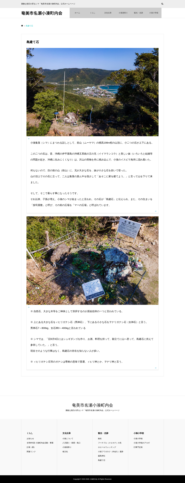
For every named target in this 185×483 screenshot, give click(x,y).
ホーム (77, 13)
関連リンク (31, 452)
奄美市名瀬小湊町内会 (41, 12)
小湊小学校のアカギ (142, 443)
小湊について (67, 439)
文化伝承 (108, 13)
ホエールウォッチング (107, 447)
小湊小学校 (153, 13)
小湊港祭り (123, 13)
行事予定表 (138, 447)
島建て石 (101, 460)
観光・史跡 (138, 13)
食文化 (65, 452)
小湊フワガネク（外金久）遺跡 (110, 452)
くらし (92, 13)
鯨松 (100, 439)
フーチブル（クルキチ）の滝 (109, 443)
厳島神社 (101, 456)
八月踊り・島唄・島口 (71, 443)
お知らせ (30, 439)
